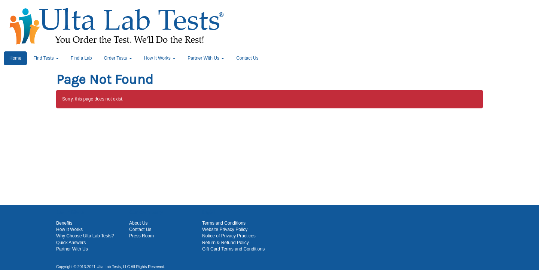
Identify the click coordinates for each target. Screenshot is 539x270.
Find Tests (46, 58)
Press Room (141, 235)
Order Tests (118, 58)
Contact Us (247, 58)
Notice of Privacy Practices (229, 235)
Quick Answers (71, 242)
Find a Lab (81, 58)
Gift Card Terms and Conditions (233, 249)
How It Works (160, 58)
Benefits (64, 223)
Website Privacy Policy (224, 229)
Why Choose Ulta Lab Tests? (85, 235)
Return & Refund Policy (225, 242)
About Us (138, 223)
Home (15, 58)
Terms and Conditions (224, 223)
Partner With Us (206, 58)
